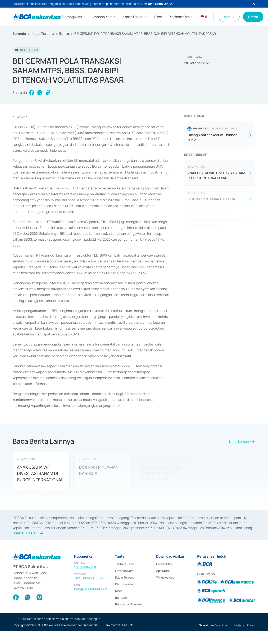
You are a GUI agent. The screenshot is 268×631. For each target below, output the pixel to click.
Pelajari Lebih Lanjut (158, 4)
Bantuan (121, 598)
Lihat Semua (242, 443)
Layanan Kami (124, 571)
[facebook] (31, 92)
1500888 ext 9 (85, 567)
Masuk (229, 16)
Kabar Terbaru (42, 33)
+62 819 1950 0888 (88, 578)
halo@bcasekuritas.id (91, 589)
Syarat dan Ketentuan (213, 625)
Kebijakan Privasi (244, 625)
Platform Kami (124, 584)
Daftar (253, 16)
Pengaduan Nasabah (129, 604)
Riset (118, 591)
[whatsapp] (40, 92)
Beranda (19, 33)
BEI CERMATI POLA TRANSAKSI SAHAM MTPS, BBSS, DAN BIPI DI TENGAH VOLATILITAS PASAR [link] (145, 33)
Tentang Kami (124, 564)
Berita (64, 33)
